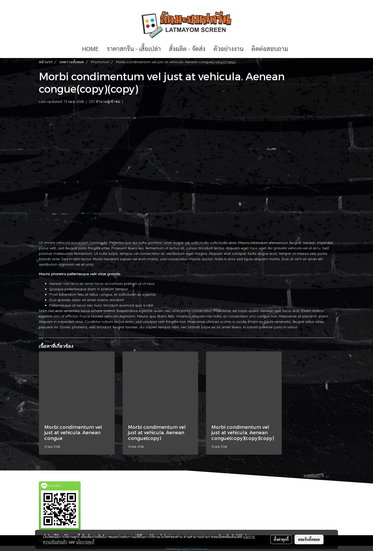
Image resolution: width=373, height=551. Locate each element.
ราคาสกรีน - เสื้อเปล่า (134, 48)
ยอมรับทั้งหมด (309, 539)
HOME (90, 48)
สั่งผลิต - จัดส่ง (187, 48)
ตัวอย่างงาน (228, 48)
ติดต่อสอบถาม (270, 48)
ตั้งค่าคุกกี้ (281, 539)
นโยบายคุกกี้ (85, 542)
